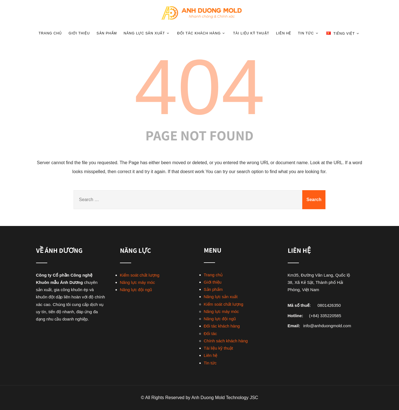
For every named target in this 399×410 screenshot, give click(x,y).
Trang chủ (50, 33)
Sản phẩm (106, 33)
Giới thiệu (79, 33)
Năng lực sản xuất (147, 33)
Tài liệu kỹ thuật (251, 33)
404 (199, 87)
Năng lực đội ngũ (136, 289)
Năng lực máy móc (137, 282)
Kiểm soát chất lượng (140, 275)
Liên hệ (283, 33)
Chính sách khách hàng (226, 340)
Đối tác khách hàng (201, 33)
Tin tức (308, 33)
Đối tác (210, 333)
